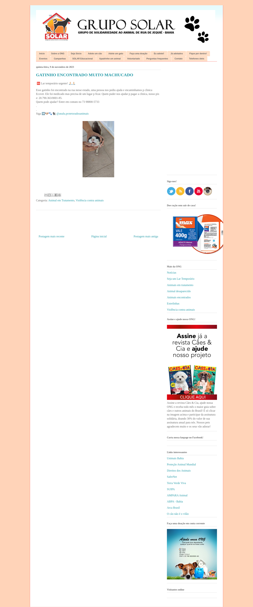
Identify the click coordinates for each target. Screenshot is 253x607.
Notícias (171, 272)
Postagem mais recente (51, 236)
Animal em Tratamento (61, 200)
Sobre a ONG (57, 53)
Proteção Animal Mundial (181, 464)
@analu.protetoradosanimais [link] (72, 113)
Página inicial (99, 236)
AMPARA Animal (177, 495)
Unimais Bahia (175, 458)
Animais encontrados (179, 297)
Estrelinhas (173, 303)
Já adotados (177, 53)
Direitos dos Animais (179, 470)
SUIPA (171, 489)
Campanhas (60, 58)
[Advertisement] (192, 119)
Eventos (43, 58)
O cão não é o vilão (178, 513)
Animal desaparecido (179, 291)
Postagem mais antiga (146, 236)
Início (42, 53)
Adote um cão (95, 53)
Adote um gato (115, 53)
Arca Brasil (173, 507)
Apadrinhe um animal (110, 58)
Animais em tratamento (180, 285)
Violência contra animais (90, 200)
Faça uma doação (138, 53)
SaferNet (172, 476)
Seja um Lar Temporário (180, 278)
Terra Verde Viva (176, 483)
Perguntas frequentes (157, 58)
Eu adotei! (159, 53)
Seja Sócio (76, 53)
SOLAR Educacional (82, 58)
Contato (179, 58)
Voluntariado (133, 58)
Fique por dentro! (198, 53)
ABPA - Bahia (175, 501)
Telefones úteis (196, 58)
